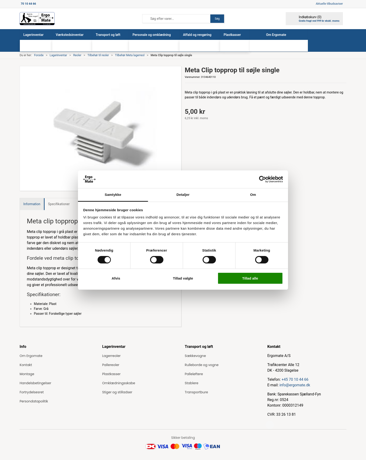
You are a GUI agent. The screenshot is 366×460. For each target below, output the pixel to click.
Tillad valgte (183, 278)
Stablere (191, 383)
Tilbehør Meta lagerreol (129, 55)
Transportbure (196, 392)
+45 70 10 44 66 (295, 379)
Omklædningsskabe (118, 383)
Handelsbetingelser (35, 383)
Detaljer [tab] (183, 195)
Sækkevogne (195, 355)
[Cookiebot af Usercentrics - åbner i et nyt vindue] (262, 179)
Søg (217, 18)
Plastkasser (111, 374)
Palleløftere (194, 374)
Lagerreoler (111, 355)
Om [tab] (253, 195)
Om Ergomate (31, 355)
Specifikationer (59, 204)
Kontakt (26, 365)
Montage (27, 374)
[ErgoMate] (37, 18)
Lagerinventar (58, 55)
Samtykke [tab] (113, 195)
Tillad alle (250, 278)
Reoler (77, 55)
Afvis (116, 278)
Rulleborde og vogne (202, 365)
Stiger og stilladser (117, 392)
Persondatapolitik (34, 401)
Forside (39, 55)
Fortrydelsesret (32, 392)
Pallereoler (110, 365)
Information (31, 204)
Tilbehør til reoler (98, 55)
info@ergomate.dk (294, 385)
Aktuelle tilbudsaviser (329, 3)
